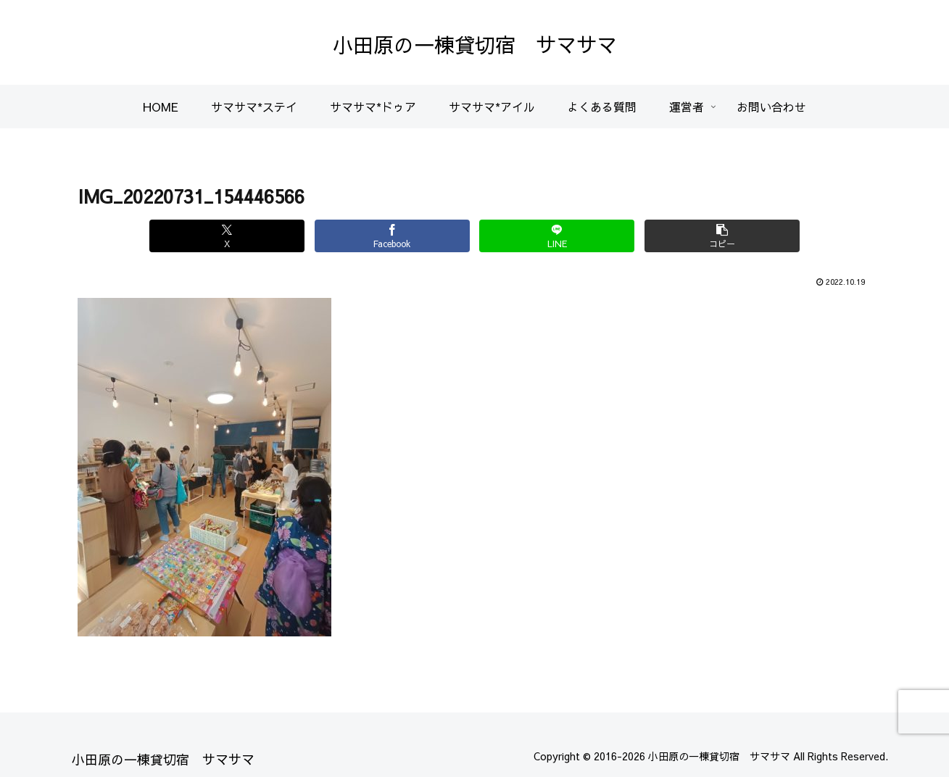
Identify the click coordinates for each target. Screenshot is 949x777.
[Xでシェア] (233, 236)
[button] (715, 236)
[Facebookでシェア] (393, 236)
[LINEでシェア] (554, 236)
